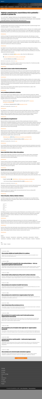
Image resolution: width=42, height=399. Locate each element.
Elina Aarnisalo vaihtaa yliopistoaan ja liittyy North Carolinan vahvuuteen (18, 275)
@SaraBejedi (17, 54)
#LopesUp (32, 100)
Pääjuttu (5, 244)
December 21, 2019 (28, 139)
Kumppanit (30, 6)
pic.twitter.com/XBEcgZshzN (8, 102)
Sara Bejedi (13, 238)
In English (3, 379)
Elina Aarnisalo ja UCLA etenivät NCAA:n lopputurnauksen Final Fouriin (18, 295)
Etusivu (2, 6)
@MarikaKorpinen (6, 137)
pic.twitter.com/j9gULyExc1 (29, 179)
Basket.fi (2, 8)
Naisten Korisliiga (4, 374)
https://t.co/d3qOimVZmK (9, 56)
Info (21, 6)
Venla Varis (33, 238)
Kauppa (2, 383)
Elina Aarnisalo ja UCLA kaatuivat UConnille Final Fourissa (15, 285)
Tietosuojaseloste (31, 388)
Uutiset (25, 6)
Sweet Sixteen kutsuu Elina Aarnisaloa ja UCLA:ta (13, 305)
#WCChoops (21, 179)
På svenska (3, 381)
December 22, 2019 (23, 104)
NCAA (2, 244)
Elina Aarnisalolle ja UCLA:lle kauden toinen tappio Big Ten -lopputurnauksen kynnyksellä (19, 328)
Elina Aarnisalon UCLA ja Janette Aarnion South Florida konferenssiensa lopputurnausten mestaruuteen (18, 316)
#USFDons (16, 179)
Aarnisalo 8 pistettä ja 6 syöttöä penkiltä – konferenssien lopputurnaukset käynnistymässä (19, 340)
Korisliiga (3, 372)
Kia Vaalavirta (8, 237)
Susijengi (3, 368)
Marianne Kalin (25, 237)
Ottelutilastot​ (3, 225)
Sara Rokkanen (9, 238)
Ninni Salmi (36, 237)
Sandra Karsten (3, 238)
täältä (16, 106)
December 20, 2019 (20, 59)
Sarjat (6, 6)
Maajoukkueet (11, 6)
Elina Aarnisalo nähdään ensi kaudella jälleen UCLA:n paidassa (16, 253)
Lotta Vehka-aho (13, 237)
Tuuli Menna (23, 238)
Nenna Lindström (31, 237)
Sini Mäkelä (18, 238)
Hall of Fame (3, 378)
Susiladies (8, 244)
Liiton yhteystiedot (24, 388)
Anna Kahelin (3, 237)
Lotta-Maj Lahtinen (19, 237)
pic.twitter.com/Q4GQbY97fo (26, 137)
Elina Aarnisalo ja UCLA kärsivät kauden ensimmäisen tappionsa (16, 352)
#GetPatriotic (17, 137)
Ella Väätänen (38, 238)
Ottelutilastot (3, 33)
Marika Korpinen (28, 238)
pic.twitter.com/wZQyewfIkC (20, 56)
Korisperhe (17, 6)
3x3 (2, 376)
